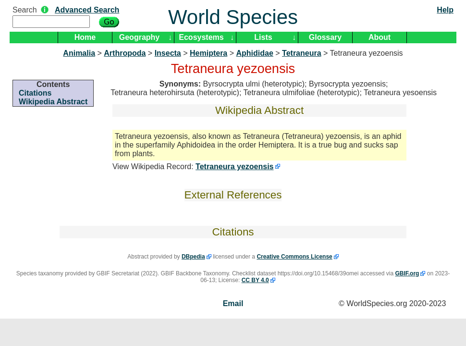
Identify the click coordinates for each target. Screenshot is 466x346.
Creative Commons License (294, 256)
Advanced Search (87, 10)
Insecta (168, 53)
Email (233, 303)
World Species (233, 17)
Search (24, 10)
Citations (35, 93)
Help (445, 10)
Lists (263, 37)
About (379, 37)
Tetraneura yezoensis (234, 166)
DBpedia (193, 256)
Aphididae (254, 53)
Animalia (79, 53)
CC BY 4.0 (255, 280)
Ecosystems (201, 37)
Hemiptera (208, 53)
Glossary (325, 37)
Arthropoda (125, 53)
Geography (139, 37)
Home (85, 37)
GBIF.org (407, 273)
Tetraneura (301, 53)
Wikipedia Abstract (53, 102)
